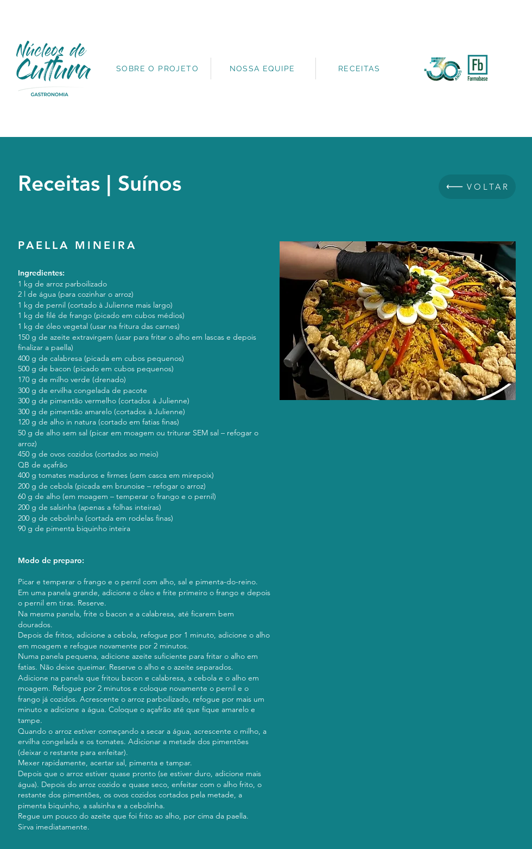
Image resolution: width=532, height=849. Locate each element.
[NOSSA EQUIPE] (263, 68)
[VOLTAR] (477, 186)
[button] (398, 320)
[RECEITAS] (360, 68)
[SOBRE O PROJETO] (158, 68)
